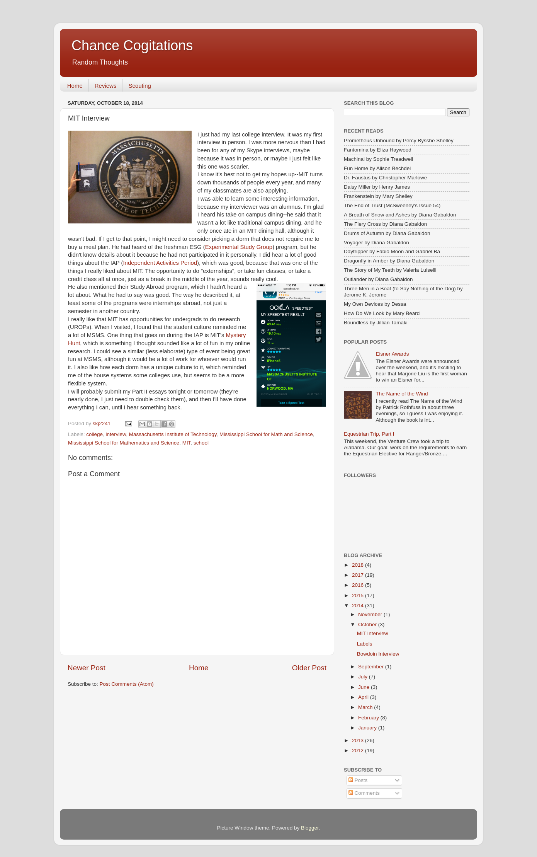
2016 (358, 585)
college (94, 434)
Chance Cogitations (132, 45)
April (364, 697)
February (369, 718)
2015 (358, 595)
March (366, 707)
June (364, 687)
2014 (358, 605)
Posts (358, 780)
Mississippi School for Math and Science (266, 434)
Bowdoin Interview (378, 654)
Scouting (139, 85)
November (371, 614)
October (368, 624)
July (363, 677)
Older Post (309, 668)
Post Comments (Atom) (127, 684)
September (371, 667)
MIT (186, 443)
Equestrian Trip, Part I (369, 434)
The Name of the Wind (402, 394)
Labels (364, 644)
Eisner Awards (392, 354)
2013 (358, 740)
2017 (358, 575)
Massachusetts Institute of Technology (173, 434)
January (368, 728)
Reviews (106, 85)
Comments (364, 793)
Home (75, 85)
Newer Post (86, 668)
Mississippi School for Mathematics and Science (123, 443)
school (201, 443)
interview (116, 434)
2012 (358, 750)
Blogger (310, 828)
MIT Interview (372, 633)
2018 (358, 565)
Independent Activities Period (160, 263)
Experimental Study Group (238, 247)
